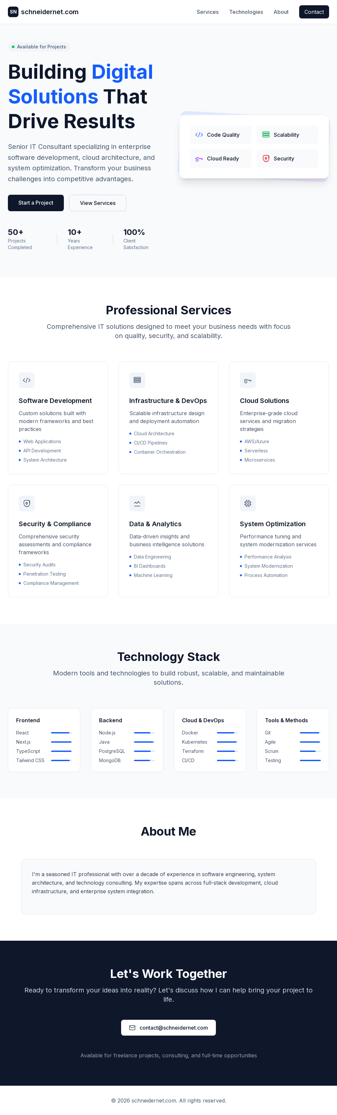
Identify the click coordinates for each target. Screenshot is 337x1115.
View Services (98, 203)
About (281, 12)
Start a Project (35, 202)
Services (208, 12)
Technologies (246, 12)
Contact (314, 12)
